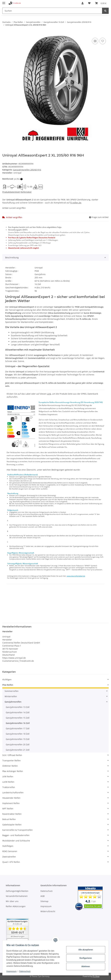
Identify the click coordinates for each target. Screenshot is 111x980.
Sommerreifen (11, 691)
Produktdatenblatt (11, 192)
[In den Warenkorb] (4, 34)
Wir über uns (12, 901)
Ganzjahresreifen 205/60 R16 (27, 169)
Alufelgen (7, 679)
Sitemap (44, 901)
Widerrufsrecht (47, 911)
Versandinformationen (17, 896)
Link (49, 393)
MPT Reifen (7, 808)
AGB (42, 896)
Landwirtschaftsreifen (13, 792)
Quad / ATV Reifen (11, 862)
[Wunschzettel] (89, 3)
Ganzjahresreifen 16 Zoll (18, 723)
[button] (82, 3)
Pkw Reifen (7, 684)
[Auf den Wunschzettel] (102, 41)
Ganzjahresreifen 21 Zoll (17, 749)
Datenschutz (46, 891)
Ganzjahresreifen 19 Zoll (17, 739)
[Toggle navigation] (3, 2)
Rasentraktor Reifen (12, 814)
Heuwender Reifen (11, 798)
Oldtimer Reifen (10, 765)
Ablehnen (85, 966)
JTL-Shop (95, 976)
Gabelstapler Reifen (12, 824)
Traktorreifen (8, 787)
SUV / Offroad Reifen (12, 755)
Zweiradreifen (9, 856)
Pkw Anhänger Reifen (12, 771)
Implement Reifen (11, 803)
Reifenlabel (26, 192)
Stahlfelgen (7, 846)
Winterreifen (11, 696)
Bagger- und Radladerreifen (15, 835)
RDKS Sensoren (9, 851)
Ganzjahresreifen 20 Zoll (17, 744)
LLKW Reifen (8, 781)
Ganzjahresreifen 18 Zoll (17, 733)
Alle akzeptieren (85, 950)
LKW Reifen (7, 776)
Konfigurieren (85, 958)
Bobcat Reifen (9, 819)
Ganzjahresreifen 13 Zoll (17, 707)
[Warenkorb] (101, 3)
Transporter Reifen (11, 760)
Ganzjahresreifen (13, 701)
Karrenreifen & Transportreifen (17, 830)
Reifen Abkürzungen (16, 906)
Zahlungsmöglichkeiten (17, 891)
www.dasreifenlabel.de (76, 576)
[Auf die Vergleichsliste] (95, 41)
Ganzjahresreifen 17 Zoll (17, 728)
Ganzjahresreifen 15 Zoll (17, 717)
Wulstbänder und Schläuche (16, 840)
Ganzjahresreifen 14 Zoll (17, 712)
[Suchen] (52, 11)
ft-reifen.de (75, 202)
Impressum (45, 906)
